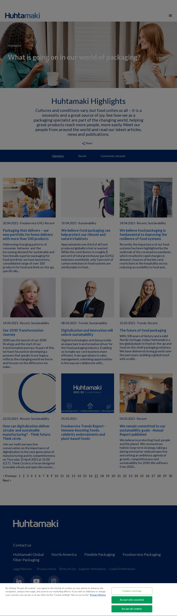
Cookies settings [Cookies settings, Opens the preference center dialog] (131, 593)
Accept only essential (132, 602)
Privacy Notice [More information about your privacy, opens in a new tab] (98, 597)
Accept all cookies (132, 611)
